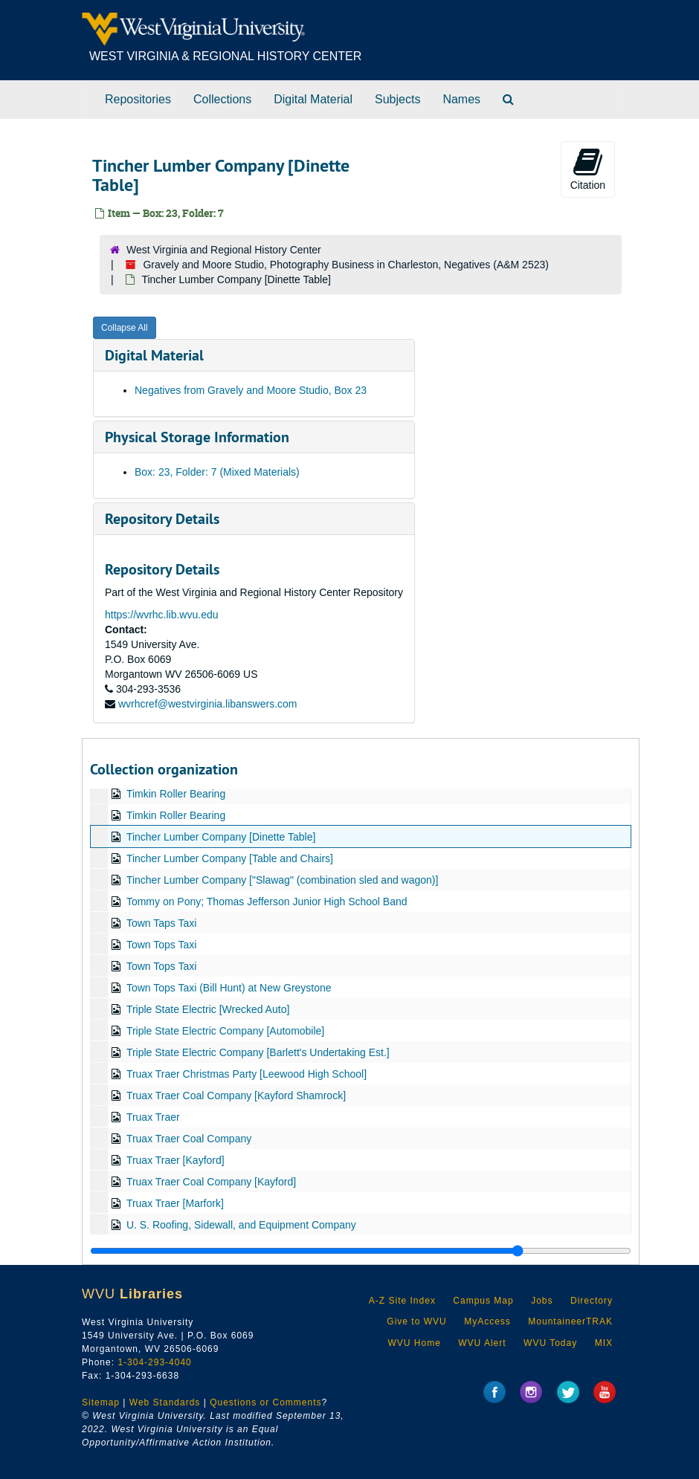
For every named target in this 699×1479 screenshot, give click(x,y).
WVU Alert (482, 1343)
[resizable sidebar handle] (360, 1251)
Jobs (542, 1300)
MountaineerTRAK (570, 1321)
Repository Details (162, 518)
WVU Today (550, 1343)
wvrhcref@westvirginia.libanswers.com (207, 704)
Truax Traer (153, 1117)
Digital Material (313, 99)
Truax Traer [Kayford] (175, 1160)
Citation (587, 168)
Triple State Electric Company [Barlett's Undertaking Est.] (258, 1052)
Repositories (138, 99)
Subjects (397, 99)
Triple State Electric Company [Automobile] (225, 1031)
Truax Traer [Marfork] (175, 1203)
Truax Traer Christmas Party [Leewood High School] (246, 1074)
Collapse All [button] (124, 328)
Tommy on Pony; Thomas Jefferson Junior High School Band (267, 901)
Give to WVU (416, 1321)
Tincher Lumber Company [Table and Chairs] (229, 858)
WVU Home (413, 1343)
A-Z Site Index (402, 1300)
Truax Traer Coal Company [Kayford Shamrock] (236, 1095)
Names (461, 99)
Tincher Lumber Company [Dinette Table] (220, 837)
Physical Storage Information (197, 437)
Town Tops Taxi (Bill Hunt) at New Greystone (229, 988)
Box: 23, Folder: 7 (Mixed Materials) (217, 472)
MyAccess (487, 1321)
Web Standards (165, 1402)
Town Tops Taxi (161, 945)
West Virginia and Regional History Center (223, 250)
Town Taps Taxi (161, 923)
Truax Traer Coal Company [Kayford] (211, 1182)
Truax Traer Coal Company (188, 1139)
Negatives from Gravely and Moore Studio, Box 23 (251, 390)
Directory (591, 1300)
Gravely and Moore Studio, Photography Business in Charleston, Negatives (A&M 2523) (346, 265)
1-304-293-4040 (154, 1362)
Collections (222, 99)
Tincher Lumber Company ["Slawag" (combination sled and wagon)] (282, 880)
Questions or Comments (265, 1402)
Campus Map (483, 1300)
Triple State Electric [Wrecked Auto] (207, 1009)
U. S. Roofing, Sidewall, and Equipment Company (241, 1225)
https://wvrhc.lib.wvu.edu (162, 615)
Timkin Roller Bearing (175, 794)
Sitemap (101, 1402)
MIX (604, 1343)
